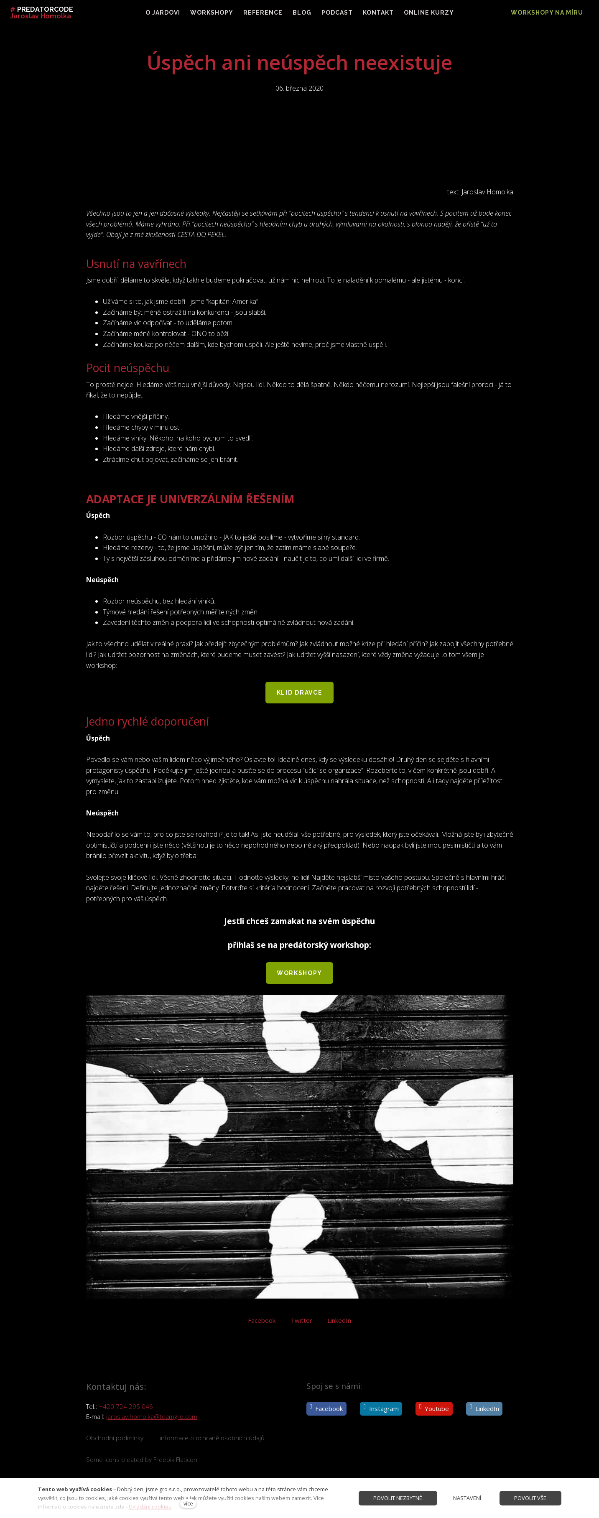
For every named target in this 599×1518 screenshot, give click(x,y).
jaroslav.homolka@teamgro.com (151, 1416)
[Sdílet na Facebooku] (261, 1324)
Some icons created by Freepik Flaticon (141, 1459)
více (188, 1503)
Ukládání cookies (150, 1506)
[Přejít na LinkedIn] (484, 1409)
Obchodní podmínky (114, 1438)
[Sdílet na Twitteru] (301, 1324)
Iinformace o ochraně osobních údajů (211, 1438)
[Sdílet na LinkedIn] (339, 1324)
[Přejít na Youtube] (433, 1409)
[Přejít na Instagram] (381, 1409)
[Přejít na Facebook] (326, 1409)
